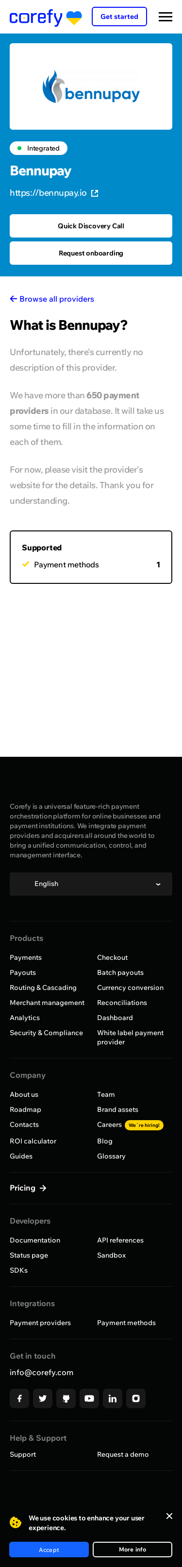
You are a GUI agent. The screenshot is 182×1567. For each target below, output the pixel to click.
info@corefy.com (41, 1372)
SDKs (19, 1270)
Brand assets (117, 1109)
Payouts (23, 972)
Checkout (112, 957)
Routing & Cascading (43, 987)
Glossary (111, 1156)
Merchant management (47, 1002)
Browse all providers (56, 299)
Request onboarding (91, 253)
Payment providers (40, 1322)
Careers (130, 1124)
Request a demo (123, 1454)
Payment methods (126, 1322)
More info (133, 1549)
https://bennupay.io (54, 192)
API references (120, 1240)
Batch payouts (120, 972)
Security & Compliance (46, 1032)
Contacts (24, 1124)
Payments (26, 957)
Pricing (23, 1187)
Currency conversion (130, 987)
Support (23, 1454)
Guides (21, 1156)
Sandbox (111, 1255)
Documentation (35, 1240)
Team (106, 1094)
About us (24, 1094)
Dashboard (115, 1017)
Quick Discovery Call (91, 225)
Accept (49, 1549)
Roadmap (25, 1109)
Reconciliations (122, 1002)
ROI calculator (33, 1141)
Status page (29, 1255)
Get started (119, 16)
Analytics (25, 1017)
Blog (105, 1141)
